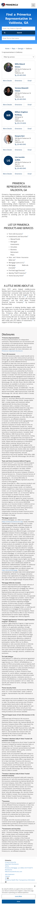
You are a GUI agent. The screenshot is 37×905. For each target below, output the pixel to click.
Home (7, 49)
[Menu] (33, 5)
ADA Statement (9, 874)
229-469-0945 (21, 75)
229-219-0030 (21, 123)
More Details (7, 81)
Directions (18, 81)
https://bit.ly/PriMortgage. (10, 570)
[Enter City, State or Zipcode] (18, 28)
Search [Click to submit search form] (19, 33)
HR (7, 878)
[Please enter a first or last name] (18, 38)
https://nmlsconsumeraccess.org (12, 522)
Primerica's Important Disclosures (12, 351)
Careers (7, 876)
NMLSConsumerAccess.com (13, 871)
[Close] (35, 886)
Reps (13, 49)
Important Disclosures (12, 864)
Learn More (18, 896)
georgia (20, 49)
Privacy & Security (10, 862)
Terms (7, 866)
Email (29, 81)
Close (18, 901)
